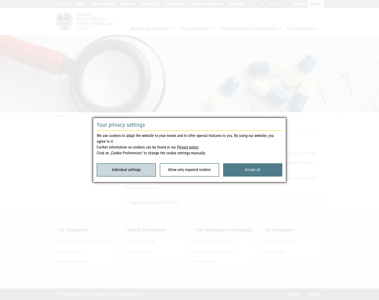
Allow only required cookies (189, 169)
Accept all (252, 169)
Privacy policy (187, 147)
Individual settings (126, 169)
